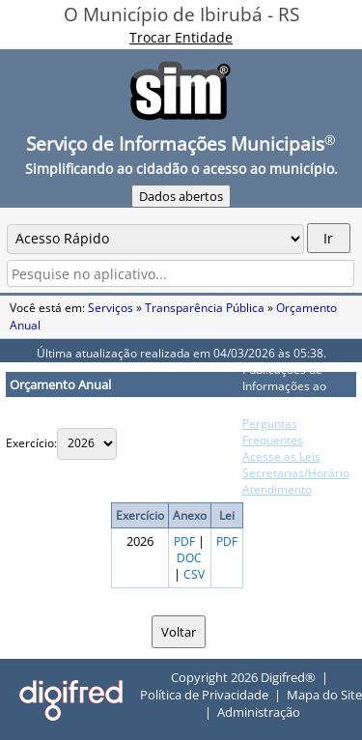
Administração (258, 712)
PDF (184, 541)
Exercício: (31, 443)
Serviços (110, 307)
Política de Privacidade (204, 694)
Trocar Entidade (181, 37)
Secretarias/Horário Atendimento (295, 481)
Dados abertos (181, 196)
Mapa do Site (324, 694)
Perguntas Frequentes (272, 431)
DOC (189, 558)
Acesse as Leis (281, 456)
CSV (194, 574)
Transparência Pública (205, 307)
